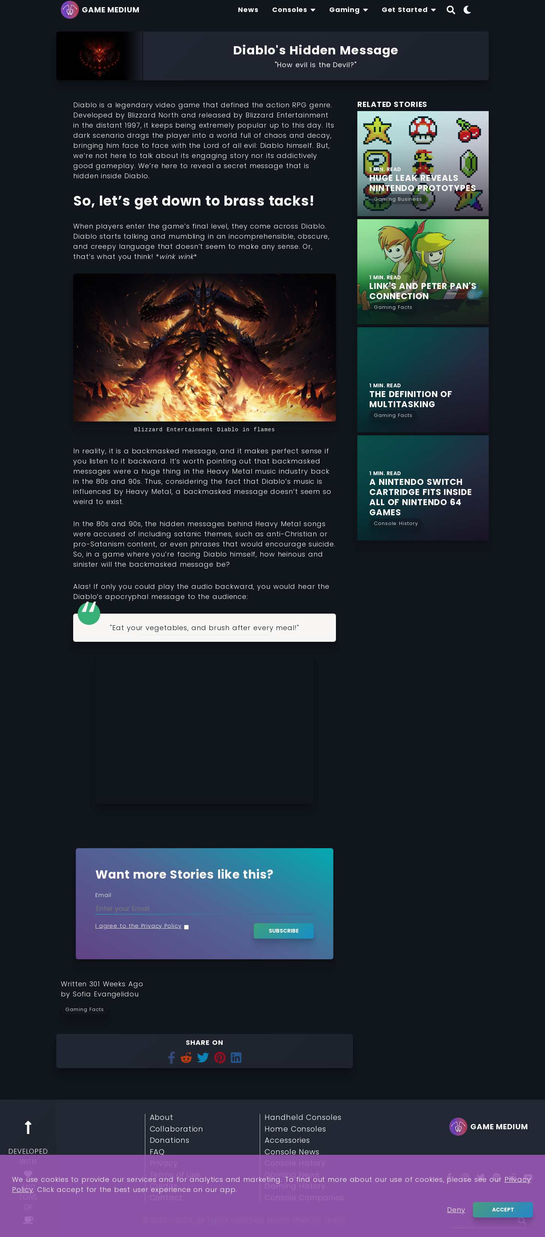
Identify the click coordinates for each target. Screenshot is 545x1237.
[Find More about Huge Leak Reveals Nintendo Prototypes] (429, 183)
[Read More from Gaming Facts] (393, 306)
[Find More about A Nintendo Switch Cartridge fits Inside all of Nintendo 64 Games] (429, 497)
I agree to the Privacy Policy (138, 926)
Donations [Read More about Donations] (170, 1140)
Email (103, 895)
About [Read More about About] (162, 1117)
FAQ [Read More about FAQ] (157, 1152)
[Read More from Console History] (395, 522)
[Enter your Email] (204, 908)
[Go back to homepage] (102, 10)
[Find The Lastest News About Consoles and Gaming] (248, 10)
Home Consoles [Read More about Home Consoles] (295, 1129)
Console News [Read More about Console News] (292, 1152)
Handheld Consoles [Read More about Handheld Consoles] (303, 1117)
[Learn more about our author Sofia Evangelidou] (106, 994)
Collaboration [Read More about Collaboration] (177, 1129)
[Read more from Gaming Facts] (87, 1009)
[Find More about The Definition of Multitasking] (429, 399)
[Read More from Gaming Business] (397, 198)
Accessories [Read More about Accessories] (287, 1140)
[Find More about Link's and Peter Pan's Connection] (429, 291)
